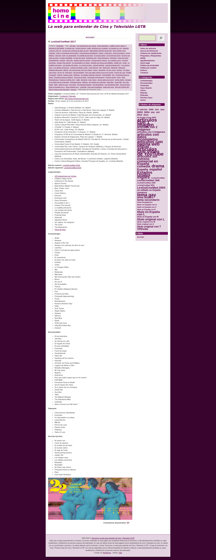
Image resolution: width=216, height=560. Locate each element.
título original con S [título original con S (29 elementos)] (145, 224)
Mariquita (114, 67)
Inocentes (52, 63)
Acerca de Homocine (149, 51)
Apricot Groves (80, 48)
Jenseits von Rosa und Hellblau (102, 63)
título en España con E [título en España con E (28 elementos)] (146, 209)
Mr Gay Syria (111, 70)
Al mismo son (69, 48)
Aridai (89, 48)
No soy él (60, 72)
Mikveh (65, 70)
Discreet (58, 55)
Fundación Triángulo (68, 96)
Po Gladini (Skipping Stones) (91, 75)
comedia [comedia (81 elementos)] (143, 166)
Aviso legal (145, 63)
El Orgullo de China (113, 55)
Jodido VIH (118, 63)
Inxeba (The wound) (64, 63)
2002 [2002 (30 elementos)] (162, 110)
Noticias (143, 93)
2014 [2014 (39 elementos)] (145, 115)
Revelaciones (53, 80)
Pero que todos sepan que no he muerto (99, 72)
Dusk (64, 55)
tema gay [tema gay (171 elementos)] (146, 195)
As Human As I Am (115, 48)
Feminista (113, 58)
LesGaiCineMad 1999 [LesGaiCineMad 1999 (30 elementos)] (146, 183)
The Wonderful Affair (111, 84)
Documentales (146, 83)
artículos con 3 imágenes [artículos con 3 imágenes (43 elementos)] (151, 132)
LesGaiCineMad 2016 (71, 165)
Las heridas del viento (70, 65)
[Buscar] (161, 38)
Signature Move (75, 82)
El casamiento (71, 55)
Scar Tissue (92, 80)
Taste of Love (63, 84)
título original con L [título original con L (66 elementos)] (151, 219)
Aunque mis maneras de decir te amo (75, 50)
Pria (113, 75)
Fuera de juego (123, 58)
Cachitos (52, 53)
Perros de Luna (119, 72)
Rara (123, 77)
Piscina (59, 75)
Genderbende (54, 60)
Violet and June (108, 87)
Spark (51, 84)
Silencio (85, 82)
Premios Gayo (146, 98)
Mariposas (106, 67)
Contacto (144, 73)
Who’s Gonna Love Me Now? (59, 89)
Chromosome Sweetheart (89, 53)
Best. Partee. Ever (119, 50)
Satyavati (84, 80)
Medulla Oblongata (55, 70)
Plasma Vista (67, 75)
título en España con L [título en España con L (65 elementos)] (148, 213)
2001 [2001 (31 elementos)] (157, 109)
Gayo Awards (146, 88)
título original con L (72, 87)
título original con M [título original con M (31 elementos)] (146, 222)
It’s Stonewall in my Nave (81, 63)
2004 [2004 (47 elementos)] (146, 112)
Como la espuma (119, 53)
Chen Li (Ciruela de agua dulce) (67, 53)
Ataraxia (126, 48)
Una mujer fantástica (94, 87)
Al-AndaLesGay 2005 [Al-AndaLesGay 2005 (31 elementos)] (146, 117)
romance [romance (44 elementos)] (142, 192)
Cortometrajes (146, 81)
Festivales (144, 85)
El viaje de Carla (79, 58)
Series (143, 100)
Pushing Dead (111, 77)
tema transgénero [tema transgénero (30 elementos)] (145, 202)
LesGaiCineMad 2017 (63, 41)
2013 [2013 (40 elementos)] (139, 115)
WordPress (107, 553)
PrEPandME (106, 75)
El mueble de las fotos (85, 55)
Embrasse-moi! (91, 58)
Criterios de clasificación (150, 53)
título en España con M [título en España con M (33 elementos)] (148, 217)
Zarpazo (73, 89)
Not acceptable (78, 72)
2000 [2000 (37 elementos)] (151, 109)
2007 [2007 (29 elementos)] (158, 112)
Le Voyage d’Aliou (85, 65)
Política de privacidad (149, 65)
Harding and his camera (82, 60)
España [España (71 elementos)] (142, 169)
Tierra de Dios (125, 84)
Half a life (69, 60)
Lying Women (93, 67)
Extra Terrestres (103, 58)
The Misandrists (98, 84)
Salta (78, 80)
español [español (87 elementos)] (155, 169)
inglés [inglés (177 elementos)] (143, 177)
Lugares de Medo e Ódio (79, 67)
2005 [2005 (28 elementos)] (153, 112)
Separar (128, 80)
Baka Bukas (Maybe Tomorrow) (101, 50)
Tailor (56, 84)
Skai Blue (110, 82)
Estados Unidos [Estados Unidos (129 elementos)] (144, 173)
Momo (95, 70)
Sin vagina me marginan (97, 82)
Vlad (120, 553)
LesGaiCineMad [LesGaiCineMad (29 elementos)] (158, 178)
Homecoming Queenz (99, 60)
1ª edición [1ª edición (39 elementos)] (142, 109)
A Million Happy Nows (117, 46)
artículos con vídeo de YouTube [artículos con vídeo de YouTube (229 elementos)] (150, 151)
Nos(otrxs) (68, 72)
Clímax (100, 53)
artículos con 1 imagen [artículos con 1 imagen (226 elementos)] (147, 122)
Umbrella (83, 87)
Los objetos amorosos (61, 67)
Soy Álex (126, 82)
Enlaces (143, 70)
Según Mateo (119, 80)
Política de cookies (148, 68)
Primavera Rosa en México (63, 77)
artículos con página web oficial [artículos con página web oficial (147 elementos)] (150, 144)
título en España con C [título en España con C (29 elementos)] (146, 207)
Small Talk (118, 82)
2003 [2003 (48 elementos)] (140, 112)
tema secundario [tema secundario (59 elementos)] (148, 200)
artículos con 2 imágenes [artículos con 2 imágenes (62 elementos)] (147, 128)
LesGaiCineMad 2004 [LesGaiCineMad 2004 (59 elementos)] (151, 188)
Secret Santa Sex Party (105, 80)
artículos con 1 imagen (100, 48)
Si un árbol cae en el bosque (59, 82)
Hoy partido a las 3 (114, 60)
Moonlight (101, 70)
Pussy (119, 77)
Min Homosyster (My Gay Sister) (80, 70)
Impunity (125, 60)
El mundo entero (100, 55)
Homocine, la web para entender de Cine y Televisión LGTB (112, 538)
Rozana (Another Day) (67, 80)
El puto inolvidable (65, 58)
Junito (125, 63)
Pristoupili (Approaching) (96, 77)
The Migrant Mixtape (84, 84)
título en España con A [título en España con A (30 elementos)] (147, 205)
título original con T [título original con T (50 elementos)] (149, 226)
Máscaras (121, 67)
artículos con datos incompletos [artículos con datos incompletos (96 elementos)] (148, 137)
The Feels (72, 84)
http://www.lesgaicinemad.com (77, 99)
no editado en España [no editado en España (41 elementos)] (148, 190)
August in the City (55, 50)
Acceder (140, 237)
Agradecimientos (147, 61)
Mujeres (119, 70)
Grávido (62, 60)
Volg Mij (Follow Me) (122, 87)
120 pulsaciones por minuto (86, 46)
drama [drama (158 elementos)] (158, 166)
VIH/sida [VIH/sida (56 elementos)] (142, 229)
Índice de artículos (148, 48)
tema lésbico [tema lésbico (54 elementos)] (145, 197)
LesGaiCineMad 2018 (72, 168)
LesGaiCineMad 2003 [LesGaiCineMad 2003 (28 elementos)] (145, 185)
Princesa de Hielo (80, 77)
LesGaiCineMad (98, 65)
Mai (100, 67)
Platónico (76, 75)
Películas (144, 95)
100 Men (72, 46)
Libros (143, 90)
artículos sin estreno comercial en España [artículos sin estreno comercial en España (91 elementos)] (147, 160)
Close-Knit (108, 53)
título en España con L (57, 87)
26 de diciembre (102, 46)
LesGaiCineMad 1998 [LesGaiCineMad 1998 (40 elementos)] (148, 180)
